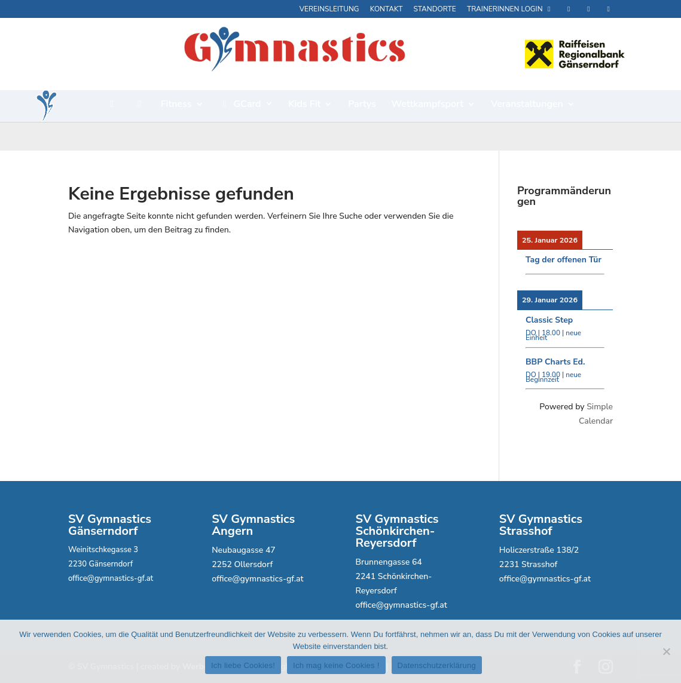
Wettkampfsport (428, 105)
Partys (362, 105)
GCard (240, 105)
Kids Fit (304, 105)
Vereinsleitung (329, 9)
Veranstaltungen (527, 105)
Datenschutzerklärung (437, 665)
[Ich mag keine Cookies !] (666, 651)
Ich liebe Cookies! (243, 665)
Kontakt (386, 9)
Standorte (435, 9)
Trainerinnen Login (510, 9)
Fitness (176, 105)
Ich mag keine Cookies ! (336, 665)
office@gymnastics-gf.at (110, 578)
